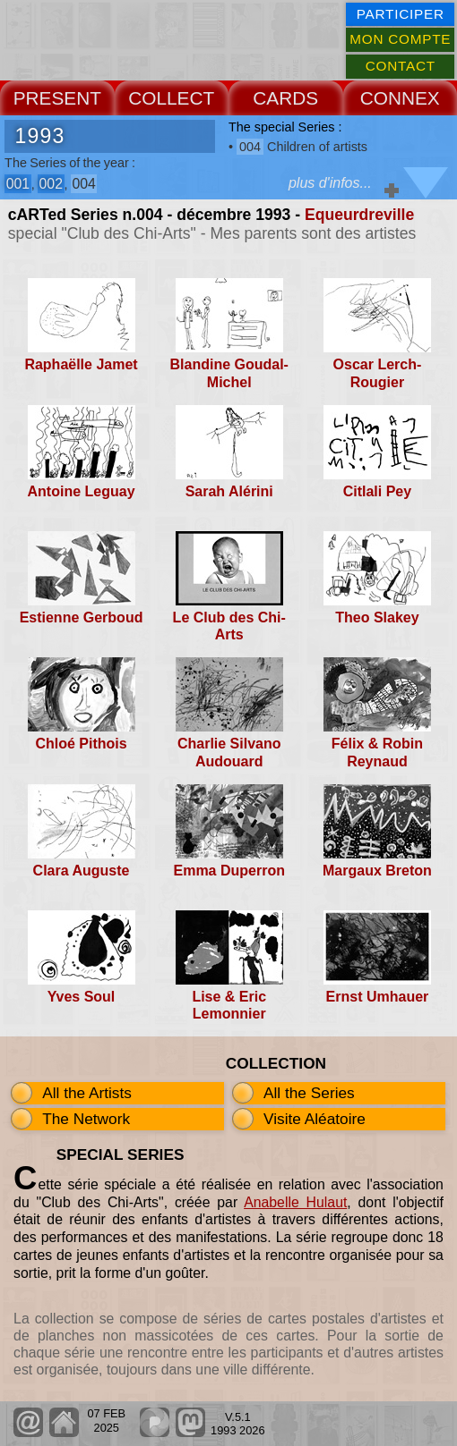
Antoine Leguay (81, 491)
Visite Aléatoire (314, 1119)
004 (83, 183)
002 (51, 183)
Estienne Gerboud (81, 617)
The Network (86, 1119)
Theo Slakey (376, 617)
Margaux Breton (377, 870)
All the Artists (87, 1093)
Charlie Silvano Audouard (229, 752)
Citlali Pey (377, 491)
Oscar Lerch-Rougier (377, 373)
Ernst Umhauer (377, 996)
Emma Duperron (228, 870)
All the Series (309, 1093)
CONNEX (400, 98)
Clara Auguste (81, 870)
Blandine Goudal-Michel (229, 373)
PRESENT (57, 98)
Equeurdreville (359, 215)
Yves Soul (81, 996)
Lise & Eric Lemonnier (229, 1005)
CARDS (285, 98)
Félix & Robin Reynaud (377, 752)
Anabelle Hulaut (295, 1202)
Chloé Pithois (80, 743)
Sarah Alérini (229, 491)
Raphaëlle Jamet (80, 364)
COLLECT (171, 98)
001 (18, 183)
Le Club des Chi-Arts (229, 626)
